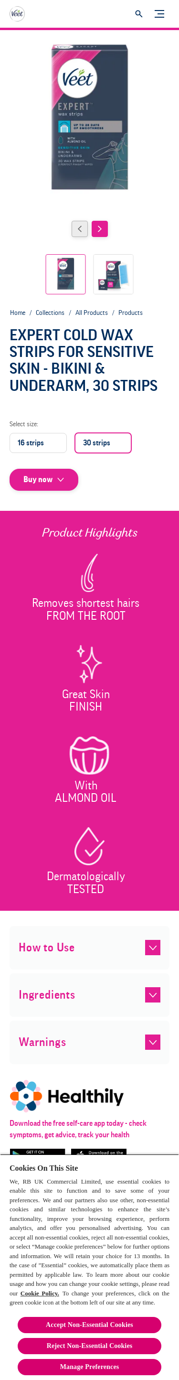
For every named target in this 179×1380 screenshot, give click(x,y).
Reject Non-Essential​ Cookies (90, 1345)
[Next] (100, 229)
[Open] (138, 13)
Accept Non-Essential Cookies (89, 1324)
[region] (89, 1267)
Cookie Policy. (40, 1293)
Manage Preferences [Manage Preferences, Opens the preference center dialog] (89, 1366)
